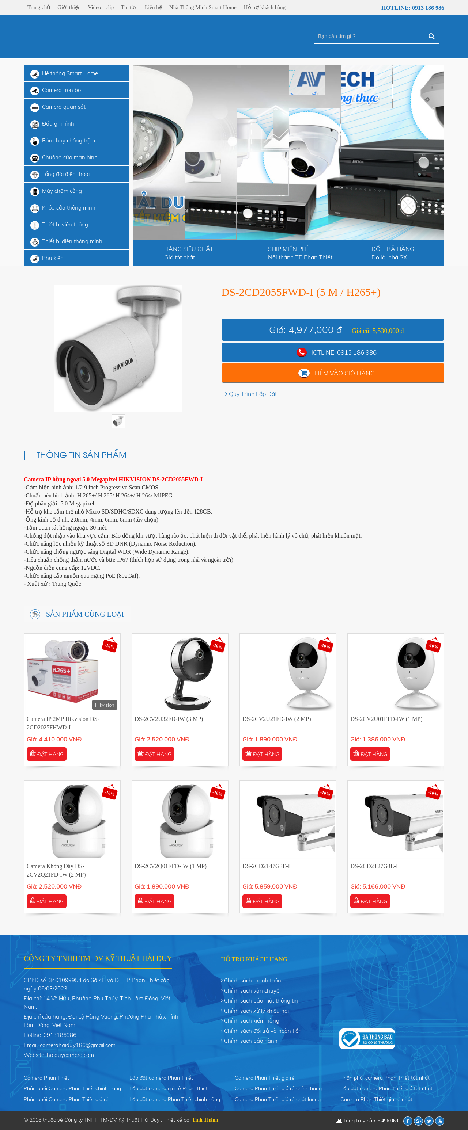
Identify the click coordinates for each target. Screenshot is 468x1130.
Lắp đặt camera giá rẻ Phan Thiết (168, 1088)
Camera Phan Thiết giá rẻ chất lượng (278, 1099)
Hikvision (104, 705)
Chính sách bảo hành (251, 1040)
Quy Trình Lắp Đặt (253, 393)
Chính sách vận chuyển (253, 990)
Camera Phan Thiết (46, 1077)
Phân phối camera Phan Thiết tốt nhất (385, 1077)
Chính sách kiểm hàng (251, 1020)
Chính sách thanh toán (252, 980)
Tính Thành (205, 1120)
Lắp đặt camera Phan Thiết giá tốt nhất (386, 1088)
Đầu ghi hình (52, 124)
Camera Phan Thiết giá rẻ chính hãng (278, 1088)
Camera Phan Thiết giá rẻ (265, 1077)
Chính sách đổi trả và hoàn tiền (263, 1030)
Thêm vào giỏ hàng (343, 373)
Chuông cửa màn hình (64, 158)
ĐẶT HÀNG (47, 753)
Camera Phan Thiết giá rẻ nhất (376, 1099)
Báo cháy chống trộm (62, 141)
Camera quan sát (58, 107)
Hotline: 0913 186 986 (408, 8)
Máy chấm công (56, 191)
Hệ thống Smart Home (64, 74)
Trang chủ (38, 7)
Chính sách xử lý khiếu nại (256, 1010)
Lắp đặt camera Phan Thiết (161, 1077)
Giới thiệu (68, 7)
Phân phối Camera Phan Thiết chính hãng (72, 1088)
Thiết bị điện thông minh (66, 242)
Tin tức (129, 7)
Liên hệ (153, 7)
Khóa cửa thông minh (62, 208)
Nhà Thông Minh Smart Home (203, 7)
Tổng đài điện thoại (60, 175)
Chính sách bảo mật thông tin (261, 1000)
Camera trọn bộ (55, 91)
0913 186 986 (357, 352)
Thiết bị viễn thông (59, 225)
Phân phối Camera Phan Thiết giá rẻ (66, 1099)
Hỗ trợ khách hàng (265, 7)
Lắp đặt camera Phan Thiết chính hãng (174, 1099)
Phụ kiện (47, 259)
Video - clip (101, 7)
